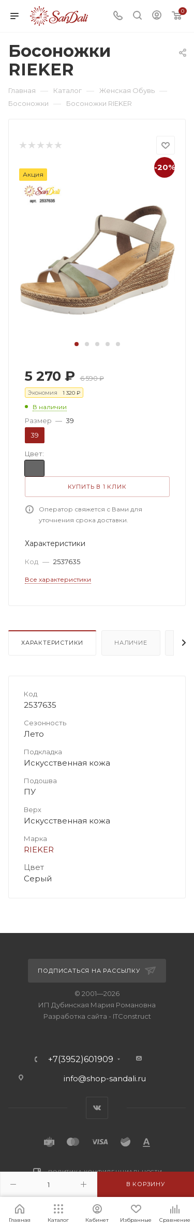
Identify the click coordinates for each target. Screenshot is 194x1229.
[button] (76, 344)
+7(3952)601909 (80, 1059)
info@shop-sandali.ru (105, 1078)
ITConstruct (132, 1016)
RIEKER (39, 849)
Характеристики (52, 642)
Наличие (130, 642)
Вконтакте (97, 1108)
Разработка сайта (75, 1016)
